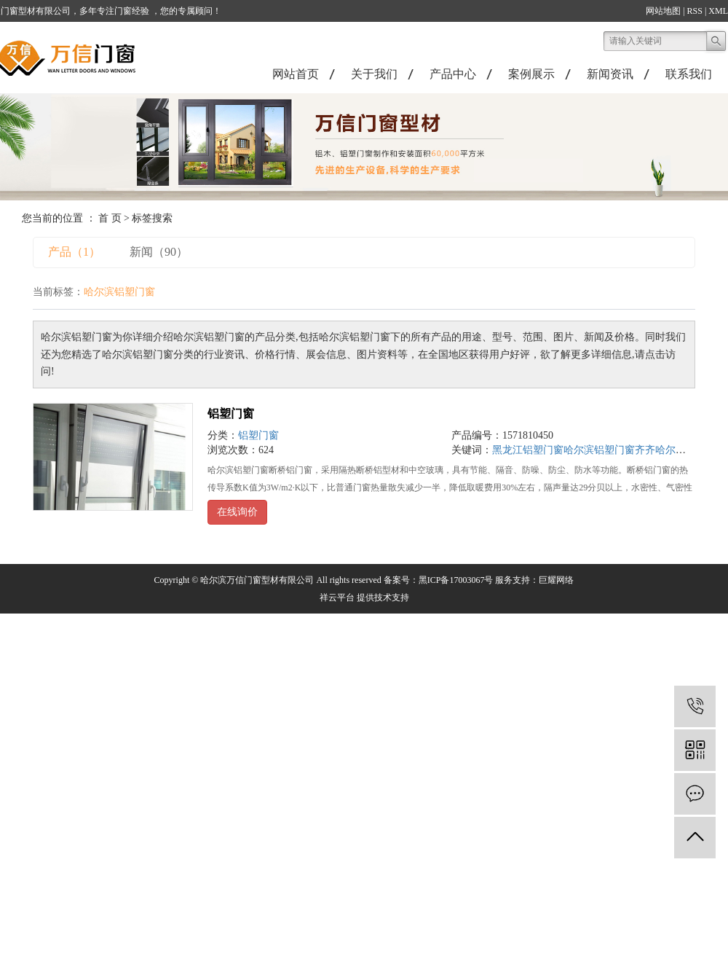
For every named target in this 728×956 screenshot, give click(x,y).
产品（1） (74, 252)
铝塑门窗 (230, 413)
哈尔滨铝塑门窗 (599, 449)
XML (718, 11)
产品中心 (453, 74)
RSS (695, 11)
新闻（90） (159, 252)
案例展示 (531, 74)
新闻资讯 (610, 74)
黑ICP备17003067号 (456, 580)
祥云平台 (337, 597)
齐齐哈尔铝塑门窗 (675, 449)
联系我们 (688, 74)
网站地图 (663, 11)
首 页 (110, 218)
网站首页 (295, 74)
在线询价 (237, 511)
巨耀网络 (556, 580)
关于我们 (374, 74)
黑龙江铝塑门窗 (527, 449)
